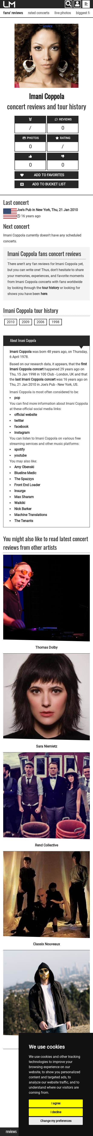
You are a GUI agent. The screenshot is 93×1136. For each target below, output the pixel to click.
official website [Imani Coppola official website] (25, 415)
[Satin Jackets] (46, 990)
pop (17, 398)
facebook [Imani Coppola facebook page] (21, 427)
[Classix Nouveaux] (46, 892)
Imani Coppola (46, 96)
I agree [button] (55, 1103)
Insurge (19, 491)
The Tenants (23, 521)
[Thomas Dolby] (46, 598)
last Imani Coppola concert (35, 379)
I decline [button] (56, 1112)
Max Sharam (24, 497)
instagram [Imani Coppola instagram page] (22, 433)
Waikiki (19, 503)
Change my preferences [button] (55, 1121)
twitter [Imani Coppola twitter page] (19, 421)
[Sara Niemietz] (46, 694)
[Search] (68, 4)
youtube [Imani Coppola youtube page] (20, 455)
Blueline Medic (25, 473)
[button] (77, 5)
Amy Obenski (24, 467)
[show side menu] (86, 4)
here (44, 294)
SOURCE (47, 26)
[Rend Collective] (46, 793)
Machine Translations (30, 515)
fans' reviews (13, 13)
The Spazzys (24, 479)
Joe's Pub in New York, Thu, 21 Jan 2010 (47, 210)
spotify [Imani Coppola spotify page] (19, 449)
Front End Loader (27, 485)
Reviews (11, 1131)
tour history (50, 288)
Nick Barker (22, 509)
